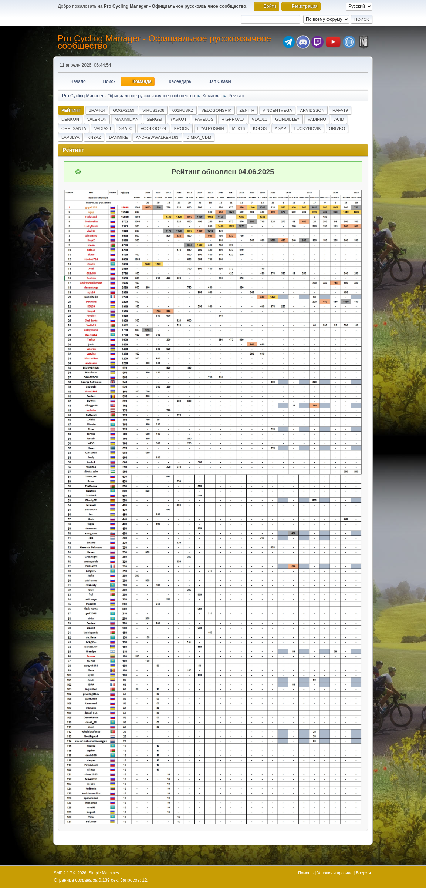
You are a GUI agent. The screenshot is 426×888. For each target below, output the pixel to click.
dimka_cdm (198, 137)
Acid (339, 119)
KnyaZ (94, 137)
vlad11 (259, 119)
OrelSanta (73, 128)
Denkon (70, 119)
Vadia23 (102, 128)
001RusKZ (182, 110)
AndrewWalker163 (157, 137)
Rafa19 (340, 110)
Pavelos (204, 119)
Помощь (306, 873)
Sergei (154, 119)
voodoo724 (153, 128)
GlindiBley (287, 119)
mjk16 (238, 128)
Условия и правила (334, 873)
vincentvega (277, 110)
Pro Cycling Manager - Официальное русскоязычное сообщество (164, 42)
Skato (126, 128)
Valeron (97, 119)
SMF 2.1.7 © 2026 (70, 873)
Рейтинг (71, 110)
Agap (280, 128)
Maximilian (127, 119)
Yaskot (178, 119)
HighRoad (233, 119)
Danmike (118, 137)
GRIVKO (337, 128)
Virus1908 (153, 110)
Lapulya (70, 137)
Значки (97, 110)
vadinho (317, 119)
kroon (181, 128)
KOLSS (260, 128)
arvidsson (312, 110)
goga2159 (123, 110)
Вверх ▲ (364, 873)
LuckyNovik (307, 128)
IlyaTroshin (210, 128)
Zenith (247, 110)
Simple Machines (104, 873)
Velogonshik (216, 110)
